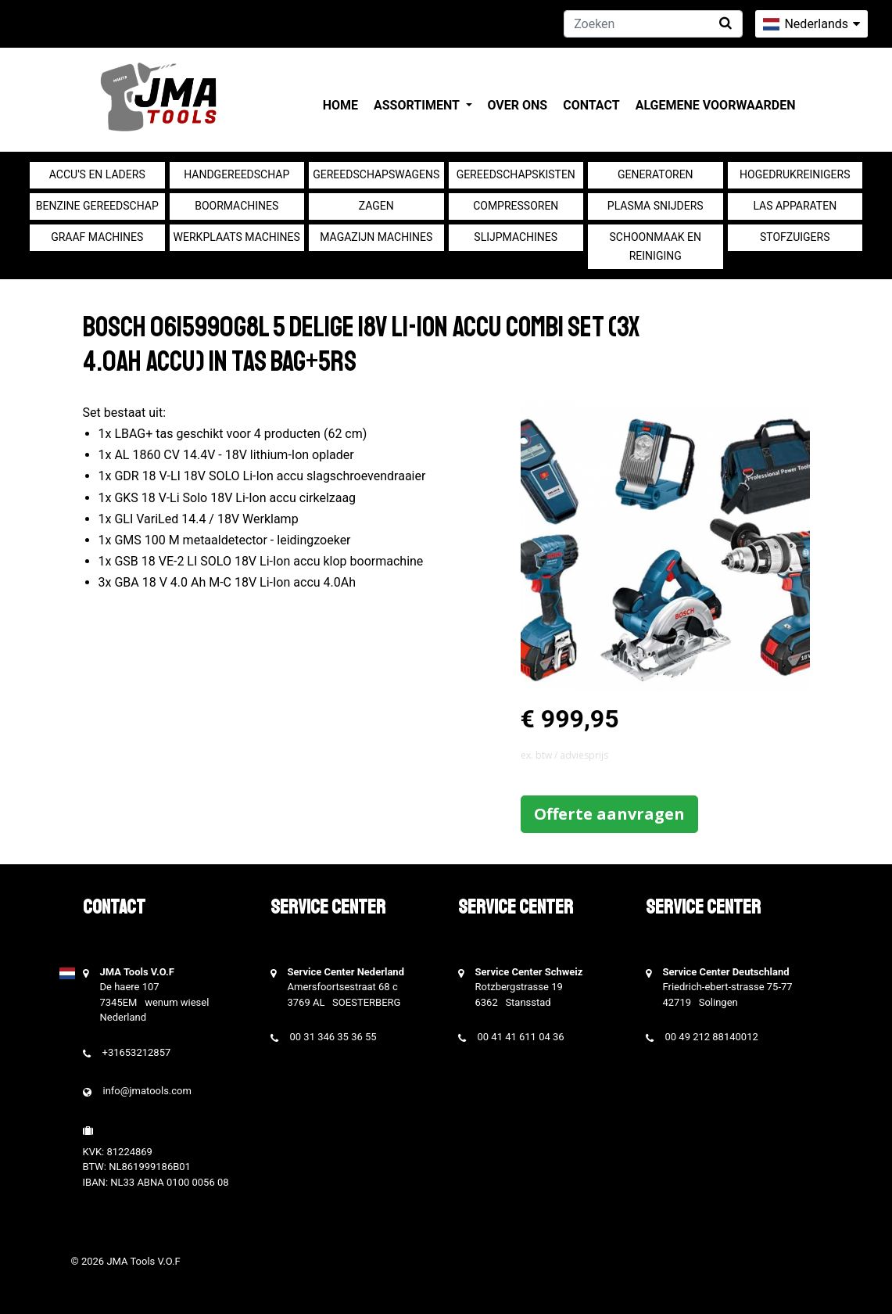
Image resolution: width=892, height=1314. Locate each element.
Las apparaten (794, 205)
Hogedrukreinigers (795, 174)
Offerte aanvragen (609, 813)
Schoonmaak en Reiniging (655, 246)
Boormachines (236, 205)
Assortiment (418, 105)
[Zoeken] (653, 24)
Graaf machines (97, 237)
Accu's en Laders (97, 174)
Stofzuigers (795, 237)
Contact (591, 105)
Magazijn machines (376, 237)
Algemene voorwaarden (716, 105)
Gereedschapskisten (516, 174)
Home (340, 105)
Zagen (376, 205)
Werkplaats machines (237, 237)
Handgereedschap (236, 174)
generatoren (655, 174)
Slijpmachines (515, 237)
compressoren (515, 205)
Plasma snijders (655, 205)
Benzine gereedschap (97, 205)
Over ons (518, 105)
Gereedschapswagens (376, 174)
